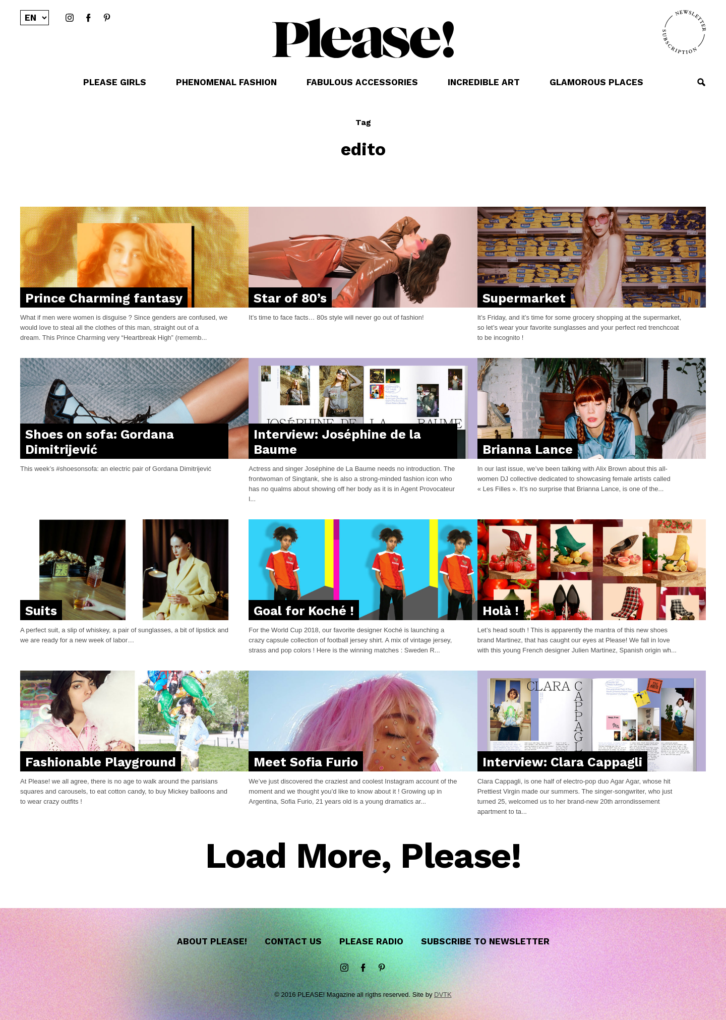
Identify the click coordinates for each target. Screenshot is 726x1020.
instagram (69, 18)
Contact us (293, 941)
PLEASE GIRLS (114, 82)
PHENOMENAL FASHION (226, 82)
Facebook (88, 18)
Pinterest (106, 18)
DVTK (443, 994)
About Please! (212, 941)
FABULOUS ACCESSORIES (362, 82)
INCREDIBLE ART (484, 82)
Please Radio (371, 941)
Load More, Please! (363, 856)
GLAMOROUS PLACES (596, 82)
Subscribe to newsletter (485, 941)
